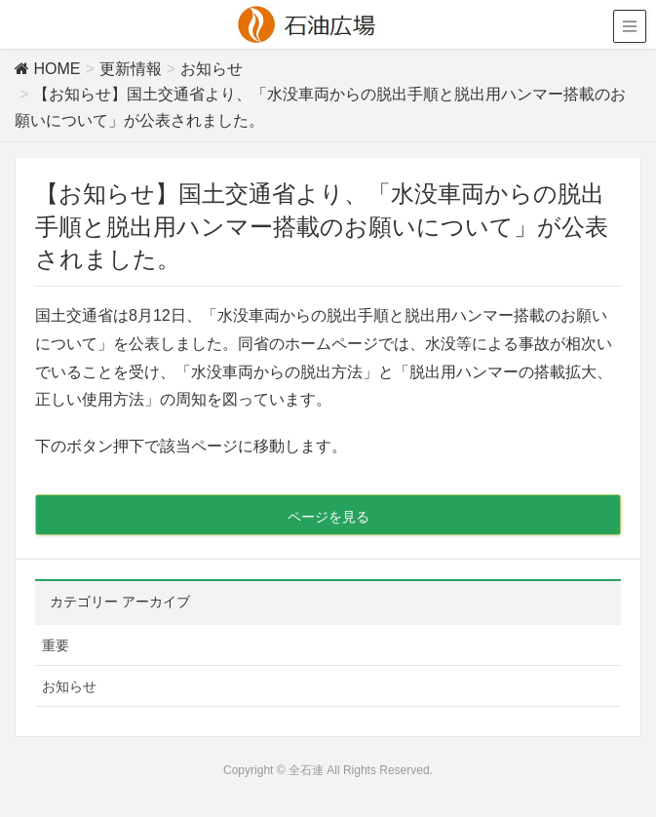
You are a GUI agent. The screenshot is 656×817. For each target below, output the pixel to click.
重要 (55, 645)
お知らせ (69, 686)
